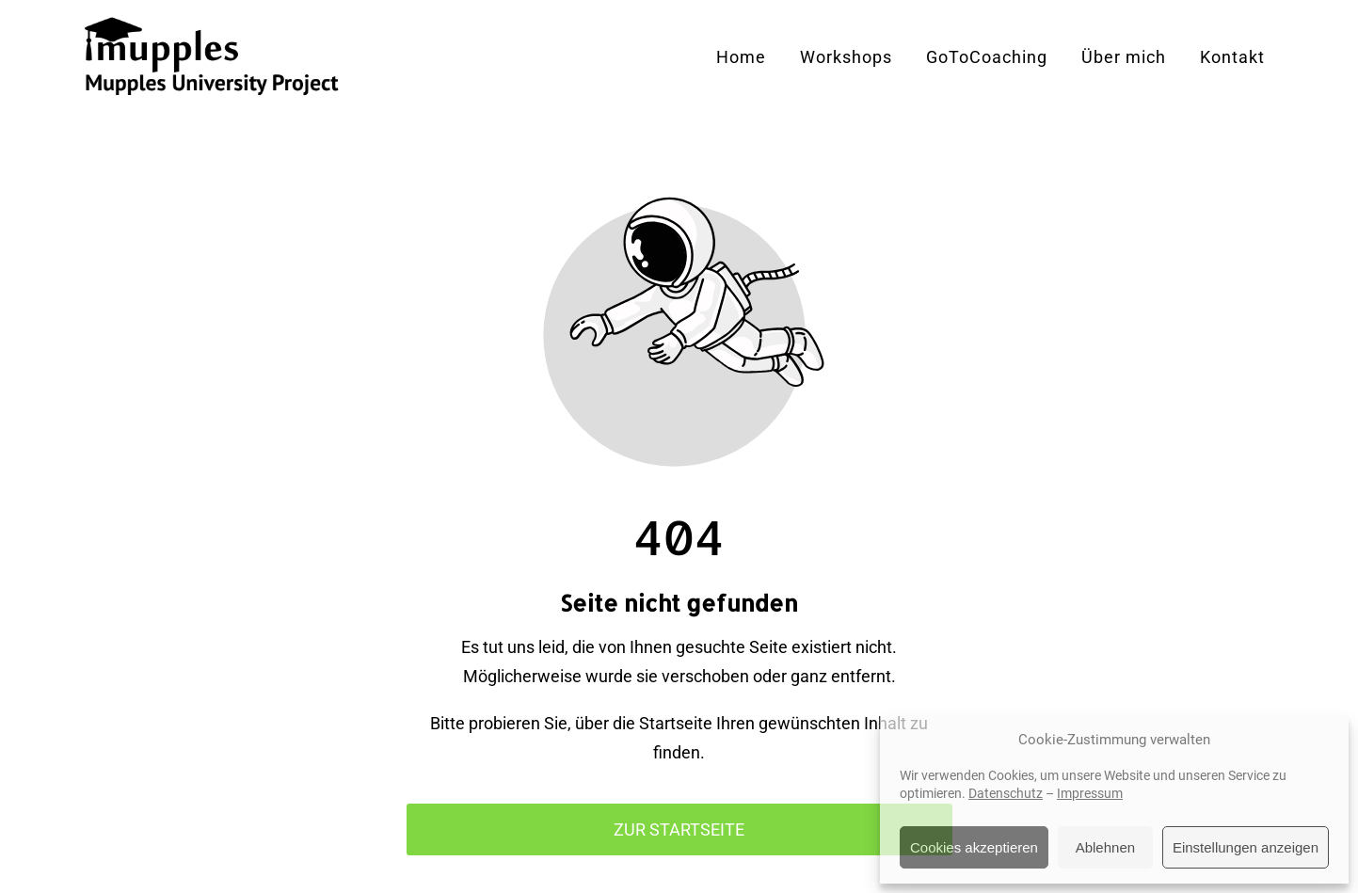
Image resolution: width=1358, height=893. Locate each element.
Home (741, 57)
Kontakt (1232, 57)
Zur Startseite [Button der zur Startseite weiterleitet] (679, 829)
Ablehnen (1105, 847)
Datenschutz (1005, 793)
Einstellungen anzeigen (1245, 847)
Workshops (846, 57)
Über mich (1123, 57)
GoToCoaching (986, 57)
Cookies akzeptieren (974, 847)
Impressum (1090, 793)
